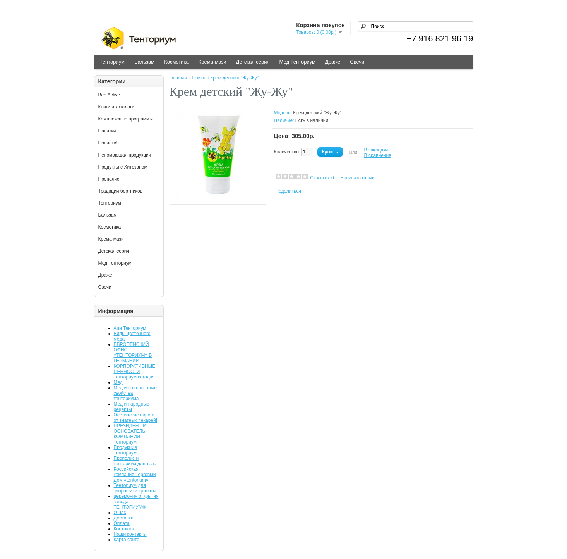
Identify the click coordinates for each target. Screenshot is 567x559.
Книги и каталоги (116, 107)
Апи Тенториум (130, 328)
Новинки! (108, 143)
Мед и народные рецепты (131, 406)
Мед (118, 382)
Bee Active (109, 95)
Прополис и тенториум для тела (135, 461)
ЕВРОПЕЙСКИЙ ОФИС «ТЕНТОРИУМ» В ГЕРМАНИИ (133, 352)
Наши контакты (130, 534)
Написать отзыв (357, 178)
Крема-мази (212, 62)
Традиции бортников (120, 191)
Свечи (357, 62)
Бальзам (144, 62)
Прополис (109, 179)
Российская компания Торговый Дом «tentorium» (135, 474)
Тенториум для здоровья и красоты (135, 488)
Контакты (124, 528)
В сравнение (377, 155)
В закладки (376, 150)
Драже (332, 62)
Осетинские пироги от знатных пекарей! (136, 417)
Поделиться (288, 191)
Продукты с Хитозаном (122, 167)
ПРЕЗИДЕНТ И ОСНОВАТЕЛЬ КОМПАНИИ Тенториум (130, 434)
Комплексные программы (125, 119)
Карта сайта (127, 539)
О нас (120, 512)
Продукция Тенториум (125, 450)
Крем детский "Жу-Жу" (234, 78)
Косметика (176, 62)
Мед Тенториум (297, 62)
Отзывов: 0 (322, 178)
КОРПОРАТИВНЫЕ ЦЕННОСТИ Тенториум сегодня (135, 371)
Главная (178, 78)
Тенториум (112, 62)
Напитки (107, 131)
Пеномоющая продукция (124, 155)
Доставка (124, 518)
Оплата (122, 523)
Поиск (198, 78)
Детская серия (252, 62)
